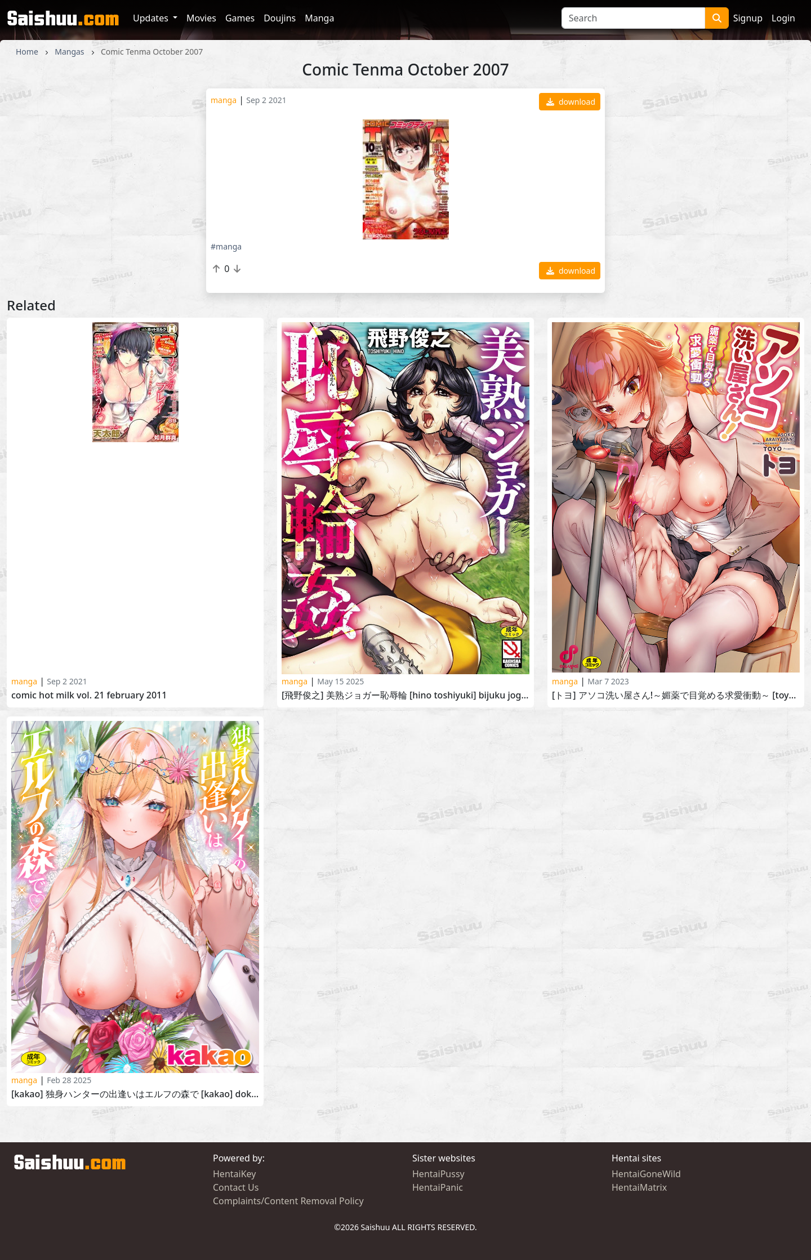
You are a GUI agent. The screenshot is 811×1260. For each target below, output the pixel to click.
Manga (319, 18)
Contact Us (236, 1187)
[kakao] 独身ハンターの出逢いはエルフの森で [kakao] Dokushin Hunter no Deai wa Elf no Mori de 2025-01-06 (135, 1094)
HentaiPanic (437, 1187)
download (570, 101)
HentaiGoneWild (646, 1174)
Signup (748, 18)
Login (783, 18)
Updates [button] (152, 18)
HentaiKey (234, 1174)
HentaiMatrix (639, 1187)
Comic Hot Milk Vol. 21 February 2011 (89, 695)
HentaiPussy (438, 1174)
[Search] (633, 18)
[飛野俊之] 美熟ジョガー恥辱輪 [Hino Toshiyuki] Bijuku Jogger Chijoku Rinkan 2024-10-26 (405, 695)
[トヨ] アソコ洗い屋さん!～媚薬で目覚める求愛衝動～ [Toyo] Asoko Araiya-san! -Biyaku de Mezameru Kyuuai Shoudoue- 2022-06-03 (676, 695)
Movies (201, 18)
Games (240, 18)
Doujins (280, 18)
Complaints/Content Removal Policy (288, 1201)
